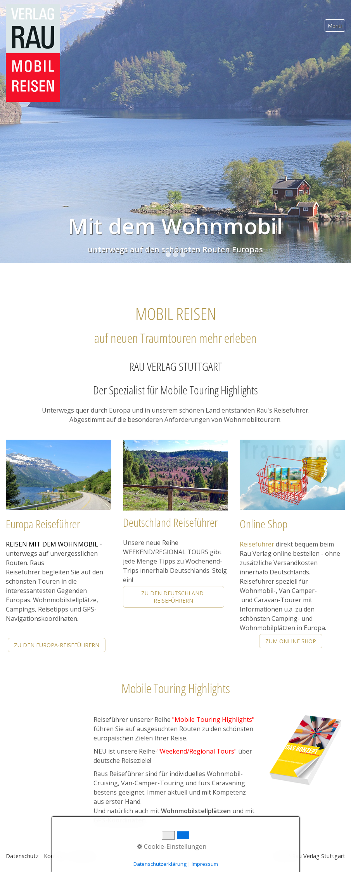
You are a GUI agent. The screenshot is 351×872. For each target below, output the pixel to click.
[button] (56, 645)
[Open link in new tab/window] (305, 750)
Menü (335, 25)
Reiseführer (257, 544)
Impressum (84, 856)
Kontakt (54, 856)
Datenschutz (22, 856)
